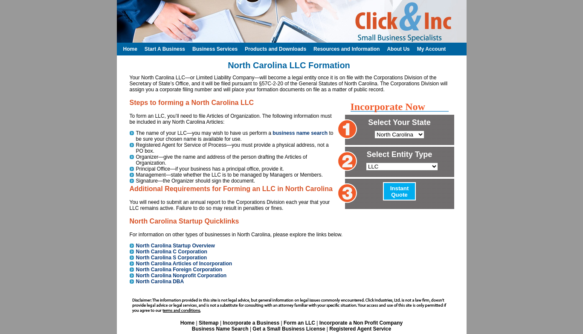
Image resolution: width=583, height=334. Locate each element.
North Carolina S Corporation (171, 258)
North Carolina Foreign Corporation (179, 270)
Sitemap (209, 323)
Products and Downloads (275, 49)
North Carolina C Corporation (171, 252)
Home (187, 323)
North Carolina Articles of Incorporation (184, 264)
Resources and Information (346, 49)
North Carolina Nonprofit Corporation (181, 276)
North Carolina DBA (160, 282)
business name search (300, 133)
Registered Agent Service (360, 329)
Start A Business (165, 49)
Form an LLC (299, 323)
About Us (398, 49)
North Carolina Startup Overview (175, 246)
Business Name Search (220, 329)
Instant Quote (399, 191)
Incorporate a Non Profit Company (361, 323)
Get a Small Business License (288, 329)
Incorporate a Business (251, 323)
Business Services (215, 49)
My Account (431, 49)
